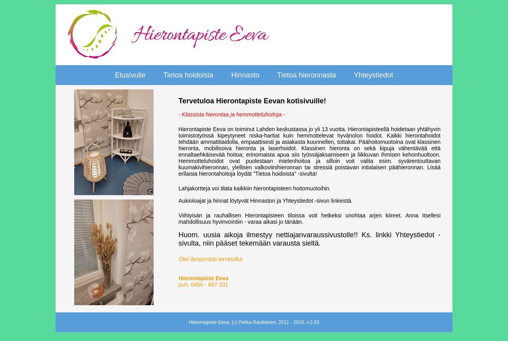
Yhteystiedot (373, 75)
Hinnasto (245, 75)
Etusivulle (130, 75)
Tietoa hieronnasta (306, 75)
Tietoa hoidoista (188, 75)
